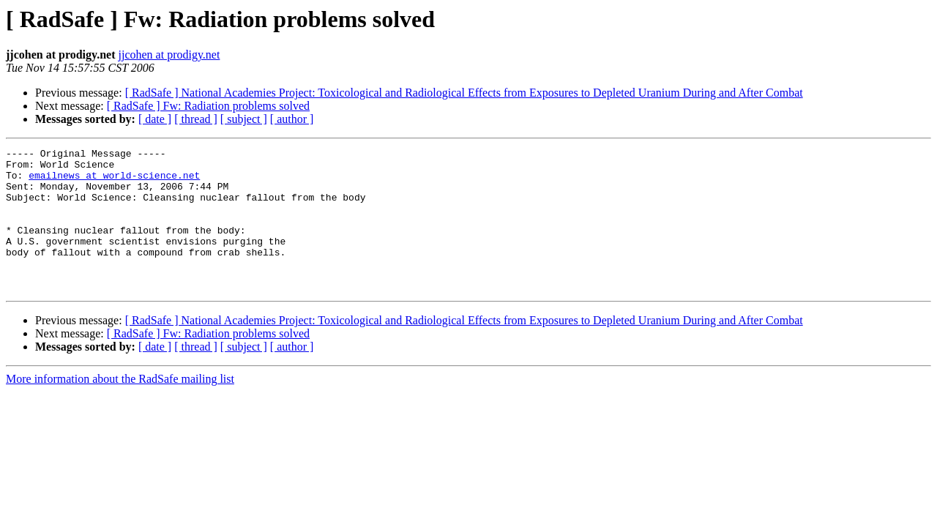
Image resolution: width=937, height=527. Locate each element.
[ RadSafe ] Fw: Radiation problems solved (208, 106)
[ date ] (154, 119)
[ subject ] (243, 119)
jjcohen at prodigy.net (169, 54)
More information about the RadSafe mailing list (120, 407)
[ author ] (292, 119)
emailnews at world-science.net (114, 181)
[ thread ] (195, 119)
